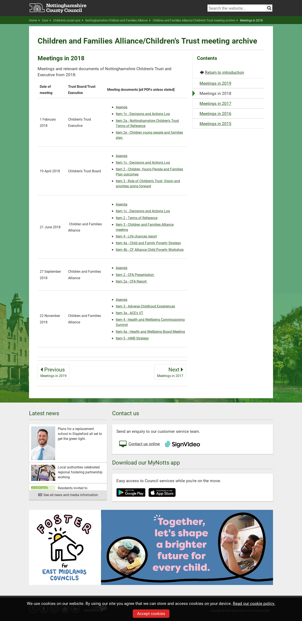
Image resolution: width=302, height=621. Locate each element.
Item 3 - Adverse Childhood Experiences (145, 306)
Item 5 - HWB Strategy (132, 338)
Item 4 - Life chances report (136, 236)
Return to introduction (224, 72)
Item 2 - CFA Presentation (135, 274)
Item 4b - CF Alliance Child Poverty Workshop (150, 249)
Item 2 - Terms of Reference (136, 217)
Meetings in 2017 (215, 103)
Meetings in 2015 (215, 123)
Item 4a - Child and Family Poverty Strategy (148, 243)
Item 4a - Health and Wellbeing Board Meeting (150, 331)
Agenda (121, 107)
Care (46, 20)
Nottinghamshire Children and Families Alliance (118, 20)
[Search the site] (269, 8)
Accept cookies (151, 613)
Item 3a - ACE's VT (129, 312)
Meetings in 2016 (215, 113)
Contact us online (139, 444)
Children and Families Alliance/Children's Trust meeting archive (195, 20)
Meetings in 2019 (215, 83)
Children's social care (68, 20)
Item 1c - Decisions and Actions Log (143, 113)
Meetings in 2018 (251, 20)
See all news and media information (68, 494)
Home (34, 20)
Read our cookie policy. (254, 603)
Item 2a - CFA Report (131, 281)
